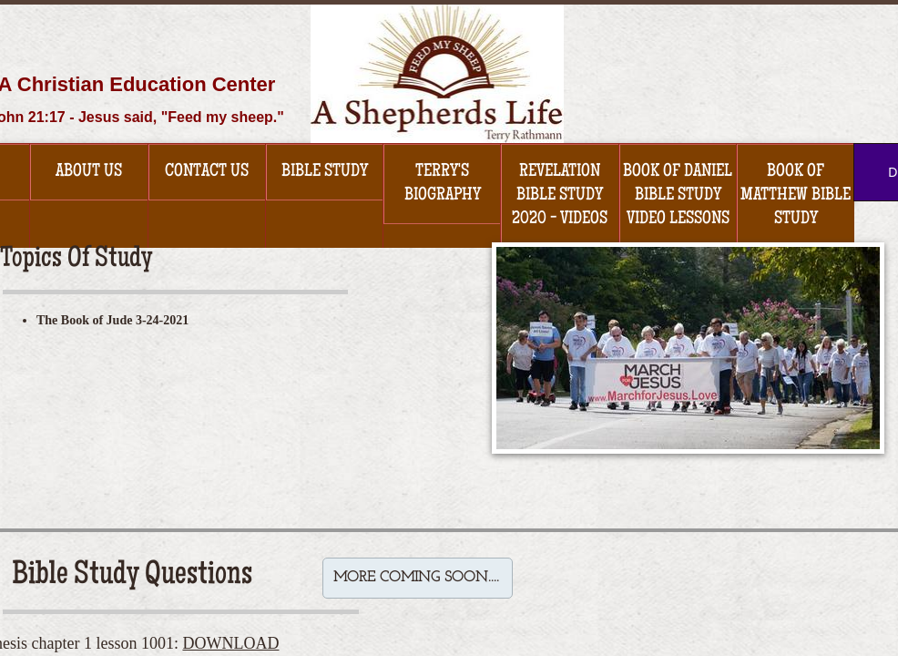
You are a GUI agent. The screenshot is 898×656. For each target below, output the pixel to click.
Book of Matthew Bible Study (795, 196)
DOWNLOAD (230, 643)
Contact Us (207, 172)
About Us (89, 172)
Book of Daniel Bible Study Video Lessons (677, 196)
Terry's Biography (442, 184)
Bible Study (324, 172)
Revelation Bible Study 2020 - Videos (559, 196)
